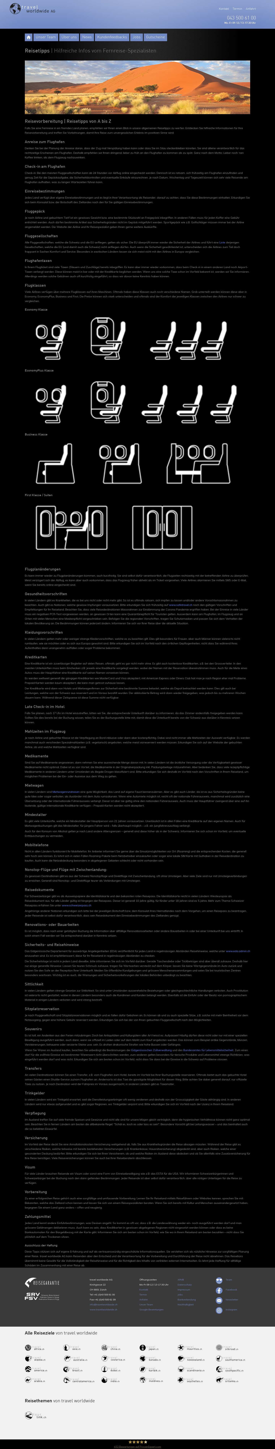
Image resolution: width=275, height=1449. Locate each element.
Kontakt (224, 9)
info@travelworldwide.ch (103, 1304)
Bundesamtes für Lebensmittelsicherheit (208, 1050)
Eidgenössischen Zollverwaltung (151, 1050)
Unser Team (46, 37)
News (87, 37)
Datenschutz (185, 1284)
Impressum (184, 1289)
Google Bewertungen (151, 1309)
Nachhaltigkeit (186, 1304)
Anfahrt (251, 9)
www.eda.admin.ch (238, 951)
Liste (222, 242)
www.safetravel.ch (180, 605)
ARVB (181, 1279)
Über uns (69, 37)
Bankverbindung (187, 1299)
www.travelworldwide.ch (103, 1309)
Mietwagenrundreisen (66, 792)
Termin (237, 9)
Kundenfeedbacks (112, 37)
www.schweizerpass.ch (76, 905)
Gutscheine (155, 37)
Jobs (137, 37)
